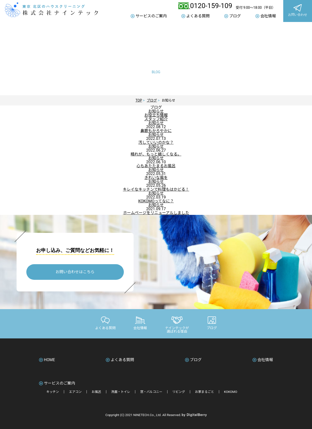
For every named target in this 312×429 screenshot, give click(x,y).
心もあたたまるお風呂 (156, 166)
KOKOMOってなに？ (156, 201)
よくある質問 (198, 16)
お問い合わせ (297, 10)
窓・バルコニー (151, 391)
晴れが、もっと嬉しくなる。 (156, 154)
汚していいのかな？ (156, 142)
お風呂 (96, 391)
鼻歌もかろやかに (156, 130)
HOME (49, 360)
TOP (139, 100)
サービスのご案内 (151, 16)
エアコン (75, 391)
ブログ (235, 16)
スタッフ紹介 (156, 119)
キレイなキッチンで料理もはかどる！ (156, 189)
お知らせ (156, 111)
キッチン (52, 391)
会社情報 (268, 16)
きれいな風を (156, 177)
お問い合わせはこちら (75, 272)
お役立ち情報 (156, 115)
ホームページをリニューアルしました (156, 212)
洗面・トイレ (120, 391)
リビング (178, 391)
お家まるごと (204, 391)
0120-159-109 (211, 5)
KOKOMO (230, 391)
